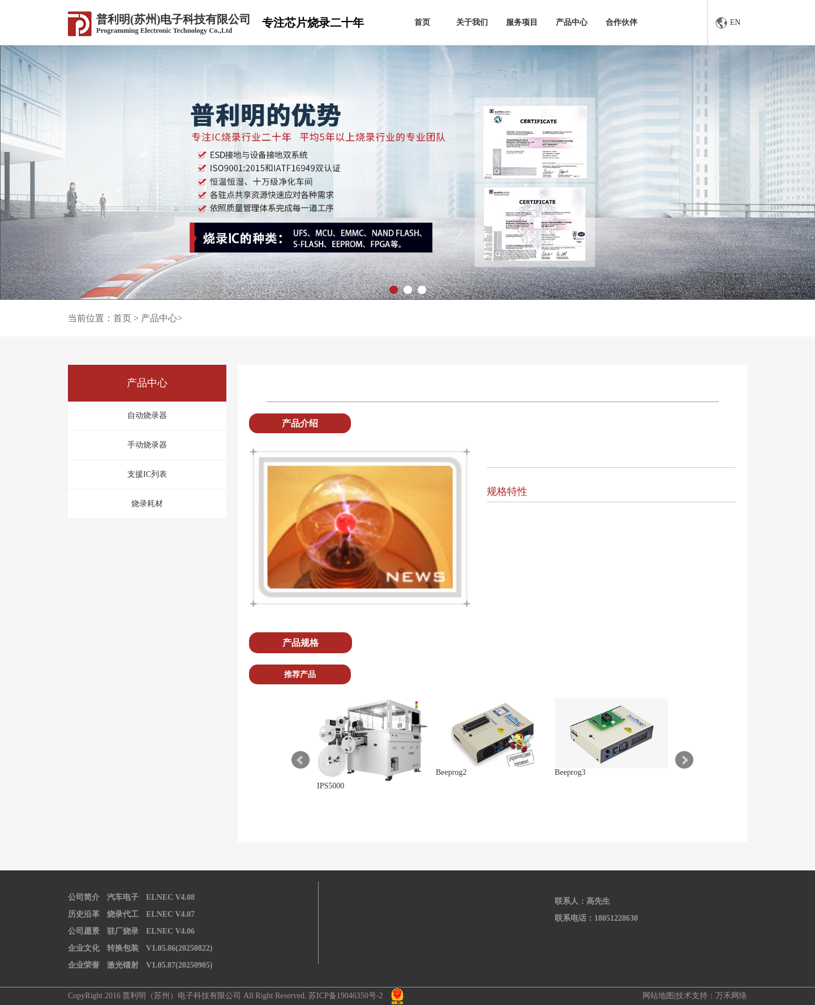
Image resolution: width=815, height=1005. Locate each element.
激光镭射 (123, 965)
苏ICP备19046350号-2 (345, 995)
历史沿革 (84, 914)
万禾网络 (731, 995)
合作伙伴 (621, 22)
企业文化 (84, 948)
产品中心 (571, 22)
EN (728, 23)
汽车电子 (123, 897)
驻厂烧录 (123, 931)
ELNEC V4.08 (170, 897)
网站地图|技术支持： (678, 995)
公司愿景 (84, 931)
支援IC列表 (147, 474)
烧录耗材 (147, 503)
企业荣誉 (84, 965)
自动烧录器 (147, 415)
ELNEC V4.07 (170, 914)
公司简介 (84, 897)
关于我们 (472, 22)
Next (684, 760)
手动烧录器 (147, 445)
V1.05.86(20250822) (179, 948)
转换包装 (123, 948)
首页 (422, 22)
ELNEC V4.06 (170, 931)
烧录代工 (123, 914)
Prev (300, 760)
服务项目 (522, 22)
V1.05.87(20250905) (179, 965)
